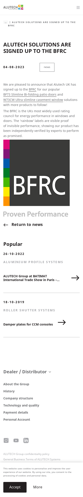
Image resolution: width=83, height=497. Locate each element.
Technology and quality (21, 405)
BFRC (32, 89)
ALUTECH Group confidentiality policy (26, 454)
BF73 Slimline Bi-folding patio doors (29, 94)
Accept (15, 487)
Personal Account (16, 419)
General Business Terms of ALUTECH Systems (31, 459)
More (37, 487)
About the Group (16, 384)
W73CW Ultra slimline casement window (33, 100)
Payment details (15, 412)
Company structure (18, 398)
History (9, 391)
